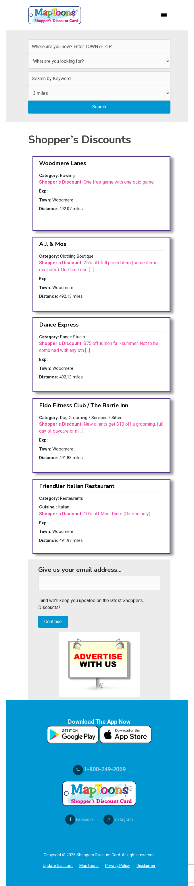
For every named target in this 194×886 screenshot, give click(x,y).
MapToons (89, 865)
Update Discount (58, 865)
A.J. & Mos (52, 244)
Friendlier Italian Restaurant (76, 486)
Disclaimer (146, 865)
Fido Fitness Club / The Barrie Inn (83, 405)
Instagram (118, 819)
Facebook (79, 819)
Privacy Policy (117, 865)
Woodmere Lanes (62, 163)
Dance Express (59, 325)
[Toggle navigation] (163, 15)
